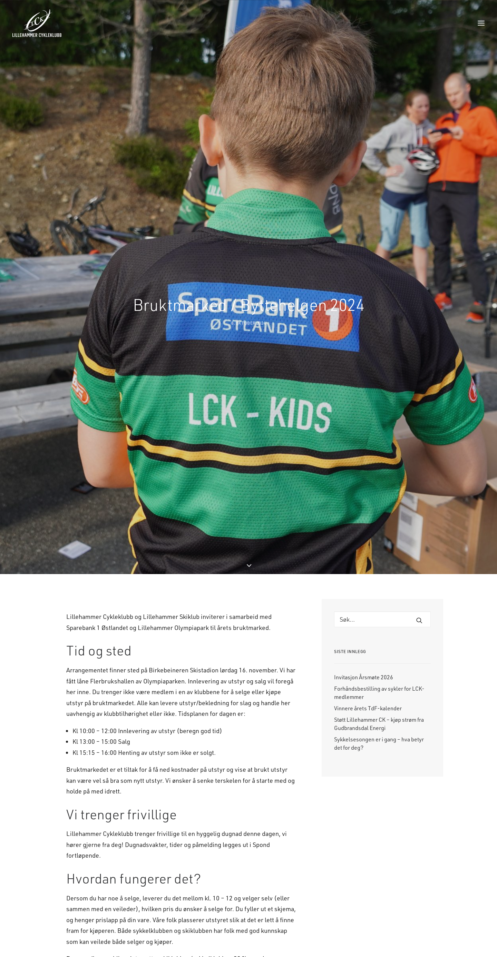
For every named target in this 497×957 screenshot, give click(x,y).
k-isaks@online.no (151, 907)
